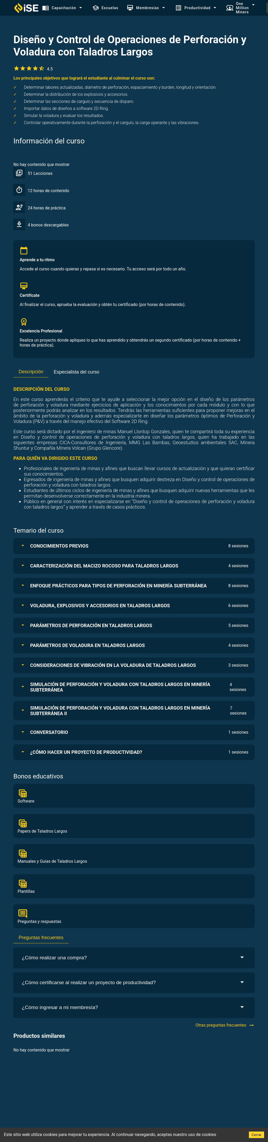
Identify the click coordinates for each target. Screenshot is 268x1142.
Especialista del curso (76, 372)
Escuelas (105, 7)
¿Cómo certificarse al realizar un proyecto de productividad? (134, 983)
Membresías (143, 7)
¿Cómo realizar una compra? (134, 958)
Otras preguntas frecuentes (225, 1025)
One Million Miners (237, 8)
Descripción (31, 371)
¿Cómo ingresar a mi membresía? (134, 1007)
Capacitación (59, 7)
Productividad (193, 7)
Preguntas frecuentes (41, 937)
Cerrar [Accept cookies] (256, 1135)
